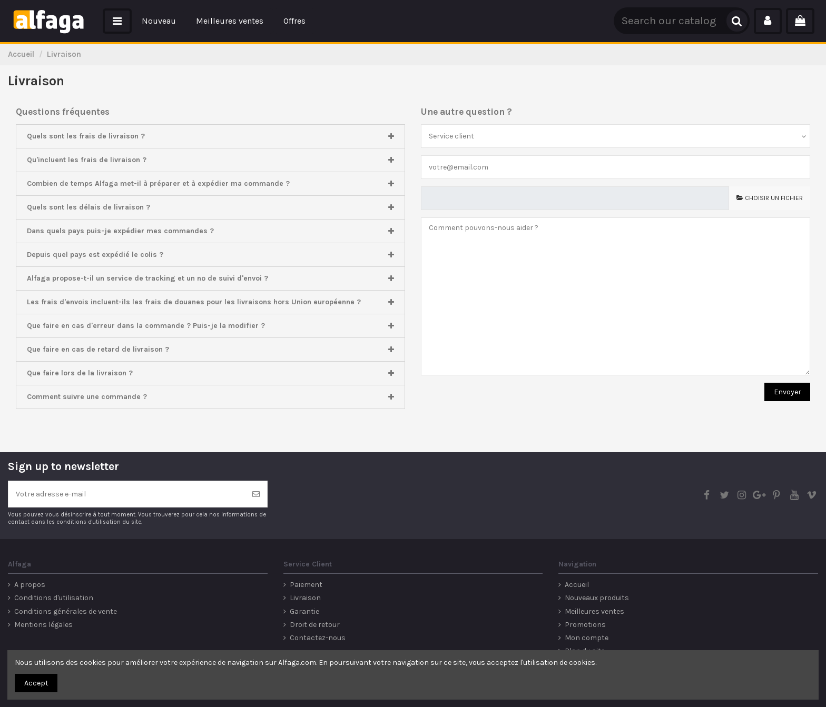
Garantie (304, 611)
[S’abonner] (256, 494)
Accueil (577, 584)
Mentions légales (43, 624)
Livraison (305, 597)
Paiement (306, 584)
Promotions (585, 624)
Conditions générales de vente (65, 611)
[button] (117, 21)
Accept (36, 683)
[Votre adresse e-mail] (126, 494)
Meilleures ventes (594, 611)
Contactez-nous (318, 637)
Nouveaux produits (597, 597)
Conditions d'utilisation (53, 597)
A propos (29, 584)
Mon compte (586, 637)
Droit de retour (315, 624)
